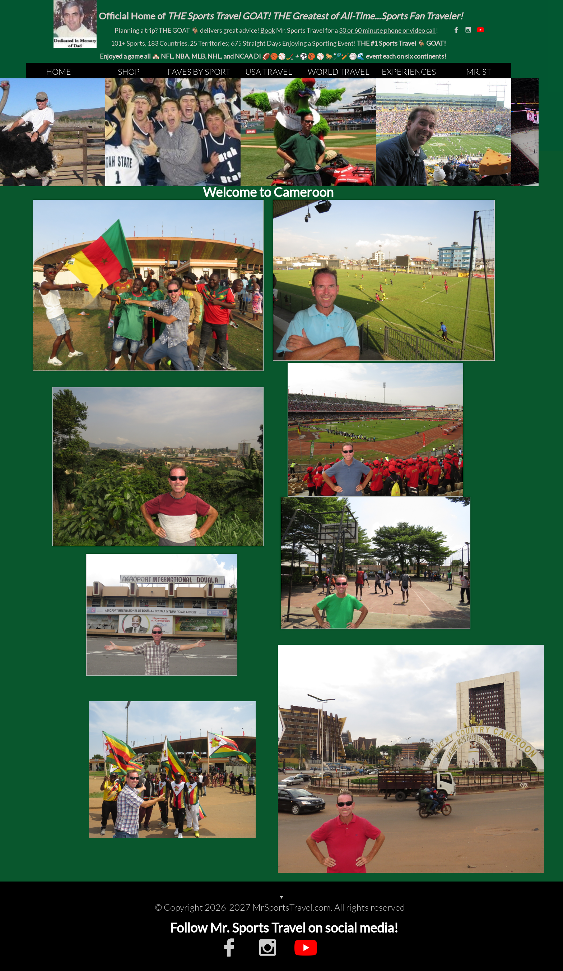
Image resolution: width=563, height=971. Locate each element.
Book (267, 30)
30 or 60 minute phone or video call (387, 30)
